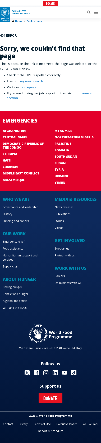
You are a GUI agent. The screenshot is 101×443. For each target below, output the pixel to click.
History (7, 214)
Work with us (70, 268)
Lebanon (10, 167)
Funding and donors (16, 221)
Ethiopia (10, 154)
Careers (60, 276)
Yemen (60, 183)
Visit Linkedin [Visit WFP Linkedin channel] (55, 372)
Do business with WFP (69, 283)
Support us (62, 248)
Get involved (70, 240)
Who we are (16, 199)
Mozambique (14, 180)
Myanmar (63, 131)
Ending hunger (12, 287)
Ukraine (61, 176)
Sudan (60, 163)
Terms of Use (42, 424)
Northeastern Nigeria (74, 137)
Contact (8, 424)
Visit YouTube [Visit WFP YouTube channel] (64, 372)
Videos (59, 228)
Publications (34, 21)
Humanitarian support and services (20, 257)
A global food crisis (15, 301)
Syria (59, 169)
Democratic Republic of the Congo (23, 145)
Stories (59, 221)
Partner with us (65, 255)
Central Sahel (15, 137)
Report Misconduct (50, 431)
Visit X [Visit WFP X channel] (27, 372)
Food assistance (13, 248)
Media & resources (76, 199)
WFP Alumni (90, 424)
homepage (28, 87)
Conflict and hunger (15, 294)
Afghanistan (14, 131)
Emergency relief (14, 242)
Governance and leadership (20, 207)
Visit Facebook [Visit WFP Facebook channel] (36, 372)
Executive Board (66, 424)
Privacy (23, 424)
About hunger (19, 279)
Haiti (7, 160)
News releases (64, 207)
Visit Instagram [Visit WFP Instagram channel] (45, 372)
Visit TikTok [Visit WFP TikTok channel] (73, 372)
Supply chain (11, 266)
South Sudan (66, 156)
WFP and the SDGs (15, 308)
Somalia (62, 150)
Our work (14, 233)
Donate (50, 4)
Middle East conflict (21, 173)
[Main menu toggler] (95, 12)
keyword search (31, 81)
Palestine (63, 144)
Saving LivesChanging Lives (21, 12)
